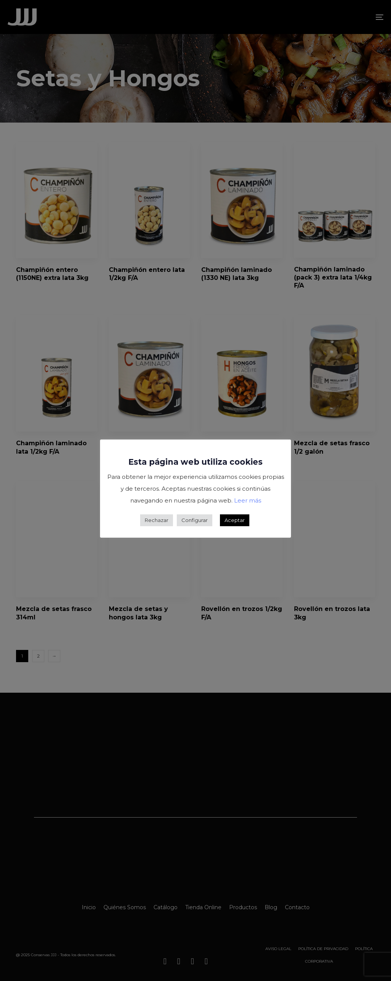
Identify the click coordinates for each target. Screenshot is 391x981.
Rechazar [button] (156, 520)
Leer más (247, 500)
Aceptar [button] (235, 520)
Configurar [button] (194, 520)
